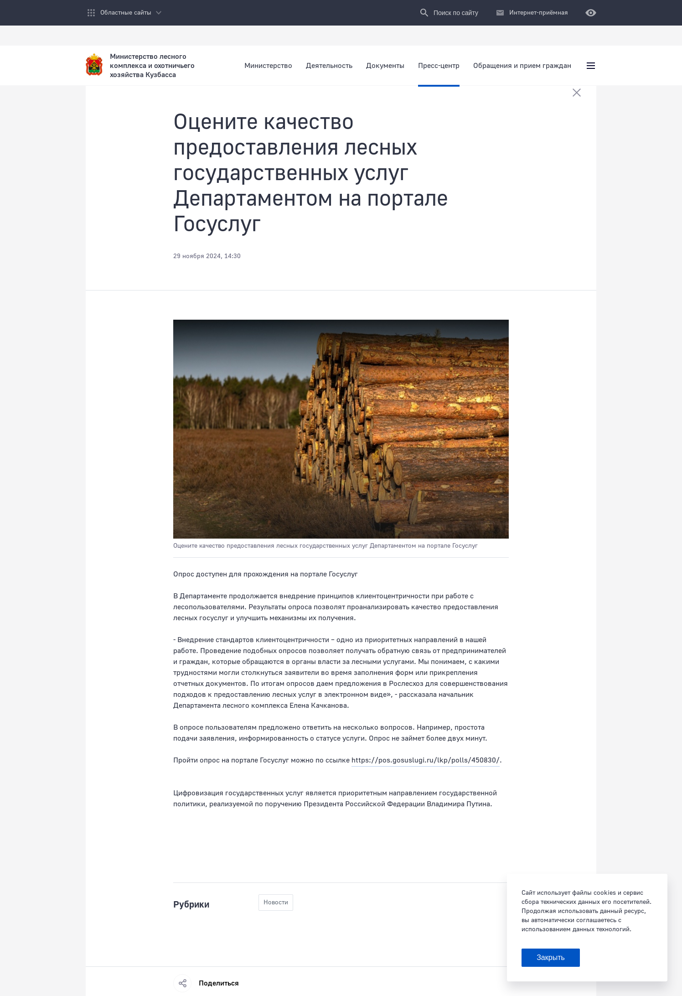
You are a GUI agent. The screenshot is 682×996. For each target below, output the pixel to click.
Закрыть (551, 957)
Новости (276, 902)
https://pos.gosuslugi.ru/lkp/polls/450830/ (425, 760)
